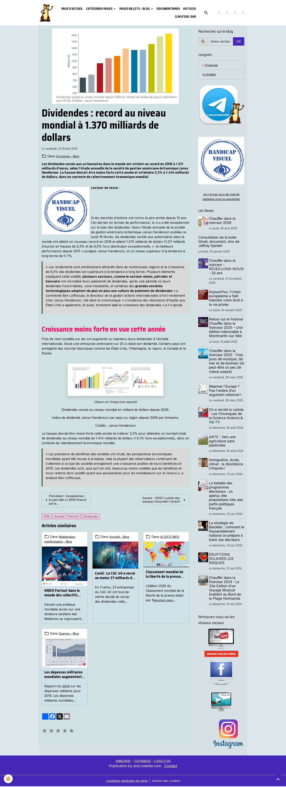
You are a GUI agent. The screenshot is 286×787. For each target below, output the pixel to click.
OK (238, 41)
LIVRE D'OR (164, 762)
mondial (59, 517)
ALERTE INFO (171, 537)
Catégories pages (99, 8)
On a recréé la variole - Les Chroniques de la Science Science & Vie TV (227, 416)
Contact (170, 767)
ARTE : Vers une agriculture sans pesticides (223, 442)
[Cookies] (8, 778)
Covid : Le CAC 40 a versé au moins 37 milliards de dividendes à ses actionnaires (115, 576)
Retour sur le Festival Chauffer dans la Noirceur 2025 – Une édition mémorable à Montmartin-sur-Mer (227, 328)
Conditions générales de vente (126, 781)
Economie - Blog (68, 156)
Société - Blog (120, 537)
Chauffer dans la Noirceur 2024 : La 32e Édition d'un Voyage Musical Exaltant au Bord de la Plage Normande (226, 588)
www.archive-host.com (134, 202)
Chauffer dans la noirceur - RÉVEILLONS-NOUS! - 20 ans (223, 267)
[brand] (46, 12)
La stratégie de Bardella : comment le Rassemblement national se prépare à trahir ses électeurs (226, 532)
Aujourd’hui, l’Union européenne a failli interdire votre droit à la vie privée (227, 299)
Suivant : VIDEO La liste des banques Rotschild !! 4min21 (164, 500)
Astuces (189, 8)
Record (74, 517)
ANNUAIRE (121, 762)
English (209, 75)
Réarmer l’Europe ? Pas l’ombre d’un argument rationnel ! (226, 391)
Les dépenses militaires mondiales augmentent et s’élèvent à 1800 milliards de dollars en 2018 (63, 674)
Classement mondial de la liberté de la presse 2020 (164, 574)
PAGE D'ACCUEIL (72, 8)
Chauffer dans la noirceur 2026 (223, 221)
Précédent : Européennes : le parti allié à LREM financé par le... (65, 500)
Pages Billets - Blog (134, 8)
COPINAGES (142, 762)
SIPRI (66, 687)
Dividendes (90, 517)
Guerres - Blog (70, 634)
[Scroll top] (278, 779)
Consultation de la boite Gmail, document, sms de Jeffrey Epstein (218, 242)
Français (210, 65)
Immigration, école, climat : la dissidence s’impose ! (227, 465)
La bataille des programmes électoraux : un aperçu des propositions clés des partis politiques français (227, 496)
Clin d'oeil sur (185, 16)
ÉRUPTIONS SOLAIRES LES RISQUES (222, 559)
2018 (46, 517)
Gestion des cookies (168, 781)
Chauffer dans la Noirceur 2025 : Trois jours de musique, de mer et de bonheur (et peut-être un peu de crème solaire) (227, 362)
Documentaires (168, 8)
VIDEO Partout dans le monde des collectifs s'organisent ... (62, 593)
